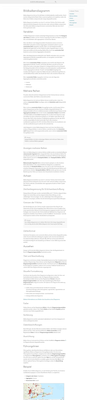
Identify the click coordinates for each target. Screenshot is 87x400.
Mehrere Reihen (73, 16)
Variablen (71, 13)
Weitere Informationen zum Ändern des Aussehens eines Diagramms (41, 298)
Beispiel (71, 25)
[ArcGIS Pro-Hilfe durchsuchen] (42, 2)
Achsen (71, 18)
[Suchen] (55, 2)
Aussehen (71, 20)
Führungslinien (73, 22)
